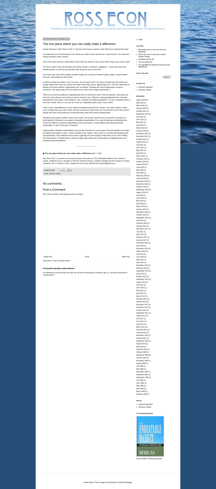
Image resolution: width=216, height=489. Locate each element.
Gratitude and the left (146, 59)
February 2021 (141, 159)
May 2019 (140, 201)
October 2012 (141, 276)
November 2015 (142, 248)
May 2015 (140, 260)
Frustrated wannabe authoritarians (59, 268)
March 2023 (140, 106)
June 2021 (140, 148)
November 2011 (142, 307)
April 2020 (140, 173)
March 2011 (140, 327)
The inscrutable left (145, 62)
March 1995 (140, 391)
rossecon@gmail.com (106, 163)
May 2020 (140, 170)
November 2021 (142, 136)
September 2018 (142, 218)
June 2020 (140, 167)
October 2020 (141, 162)
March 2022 (140, 128)
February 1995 (141, 394)
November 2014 (142, 265)
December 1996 (142, 361)
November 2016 (142, 243)
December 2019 (142, 181)
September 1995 (142, 377)
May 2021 (140, 150)
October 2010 (141, 338)
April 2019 (140, 204)
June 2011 (140, 321)
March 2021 (140, 156)
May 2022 (140, 122)
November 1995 (142, 375)
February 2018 (141, 223)
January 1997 (141, 358)
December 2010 (142, 335)
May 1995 (140, 386)
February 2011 (141, 330)
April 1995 (140, 389)
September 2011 (142, 313)
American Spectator (145, 87)
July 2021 (139, 145)
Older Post (126, 257)
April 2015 (140, 262)
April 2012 (140, 293)
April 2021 (140, 153)
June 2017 (140, 234)
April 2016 (140, 246)
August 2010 (140, 344)
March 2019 (140, 206)
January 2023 (141, 108)
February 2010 (141, 349)
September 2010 (142, 341)
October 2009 (141, 352)
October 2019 (141, 187)
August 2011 (140, 316)
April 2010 (140, 347)
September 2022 (142, 114)
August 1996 (140, 363)
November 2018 (142, 212)
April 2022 (140, 125)
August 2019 (140, 192)
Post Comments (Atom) (61, 261)
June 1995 (140, 383)
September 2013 (142, 271)
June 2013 (140, 274)
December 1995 (142, 372)
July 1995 (139, 380)
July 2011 (139, 319)
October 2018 (141, 215)
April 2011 (140, 324)
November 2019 (142, 184)
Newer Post (48, 257)
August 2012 (140, 282)
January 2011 (141, 333)
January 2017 (141, 240)
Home (87, 257)
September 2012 (142, 279)
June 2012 (140, 288)
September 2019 (142, 190)
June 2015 (140, 257)
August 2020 (140, 164)
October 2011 (141, 310)
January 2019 (141, 209)
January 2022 (141, 131)
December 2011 (142, 305)
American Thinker (55, 173)
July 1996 (139, 366)
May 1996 (140, 369)
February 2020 (141, 176)
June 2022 (140, 120)
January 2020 (141, 178)
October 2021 (141, 139)
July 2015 (139, 254)
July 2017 (139, 232)
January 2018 (141, 226)
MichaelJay (112, 482)
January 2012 (141, 302)
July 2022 (139, 117)
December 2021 (142, 134)
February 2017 (141, 237)
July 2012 (139, 285)
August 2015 (140, 251)
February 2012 (141, 299)
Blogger (129, 482)
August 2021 (140, 142)
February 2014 (141, 268)
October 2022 (141, 111)
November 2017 (142, 229)
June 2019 (140, 198)
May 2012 (140, 291)
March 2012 (140, 296)
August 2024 (140, 100)
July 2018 (139, 220)
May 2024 (140, 103)
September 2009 (142, 355)
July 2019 (139, 195)
